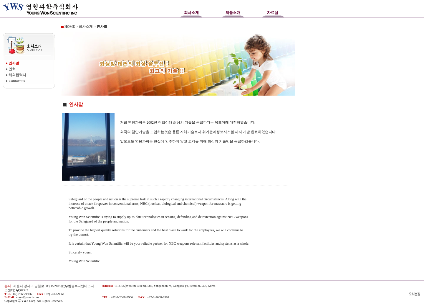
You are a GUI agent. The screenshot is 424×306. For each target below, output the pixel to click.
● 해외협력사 (16, 75)
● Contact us (15, 81)
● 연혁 (11, 69)
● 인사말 (12, 63)
